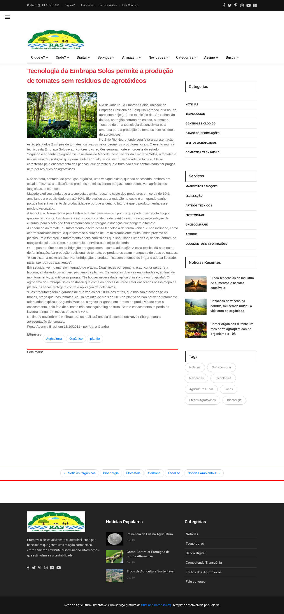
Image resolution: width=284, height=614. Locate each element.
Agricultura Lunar (201, 389)
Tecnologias (195, 113)
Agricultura (54, 338)
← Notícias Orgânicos (80, 473)
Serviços (104, 57)
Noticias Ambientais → (204, 473)
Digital (82, 57)
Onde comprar (221, 367)
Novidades (157, 57)
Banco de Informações (202, 133)
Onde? (61, 57)
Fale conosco (196, 582)
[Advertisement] (102, 399)
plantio (95, 338)
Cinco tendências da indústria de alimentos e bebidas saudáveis (232, 283)
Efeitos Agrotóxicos (202, 400)
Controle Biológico (201, 123)
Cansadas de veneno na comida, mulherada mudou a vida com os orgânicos (231, 306)
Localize (174, 473)
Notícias (192, 104)
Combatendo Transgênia (204, 563)
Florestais (133, 473)
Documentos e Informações (206, 243)
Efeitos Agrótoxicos (201, 142)
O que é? (70, 5)
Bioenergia (234, 400)
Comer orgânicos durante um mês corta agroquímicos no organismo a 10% (231, 329)
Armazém (130, 57)
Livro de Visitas (108, 5)
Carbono (154, 473)
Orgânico (76, 338)
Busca (230, 57)
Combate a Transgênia (202, 152)
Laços (228, 389)
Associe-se (87, 5)
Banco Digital (195, 553)
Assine (209, 57)
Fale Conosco (130, 5)
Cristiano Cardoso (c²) (156, 605)
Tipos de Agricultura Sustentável (150, 571)
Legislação (194, 196)
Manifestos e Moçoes (201, 186)
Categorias (184, 57)
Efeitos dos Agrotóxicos (204, 572)
